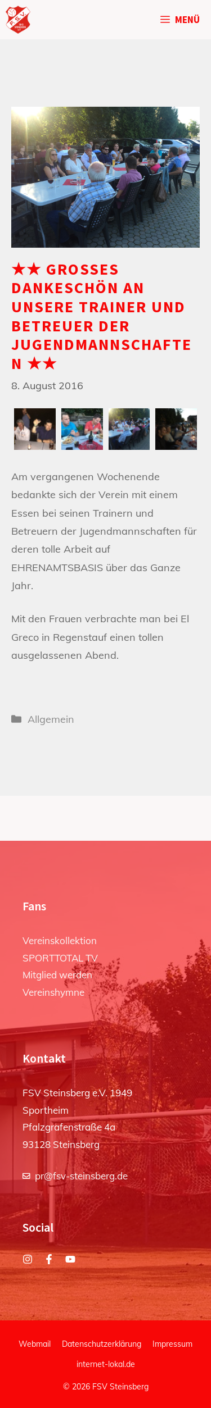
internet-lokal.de (106, 1364)
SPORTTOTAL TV (60, 958)
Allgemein (51, 719)
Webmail (35, 1344)
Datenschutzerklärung (101, 1344)
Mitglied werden (57, 975)
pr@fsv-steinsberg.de (81, 1176)
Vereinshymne (53, 992)
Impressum (172, 1344)
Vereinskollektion (60, 940)
